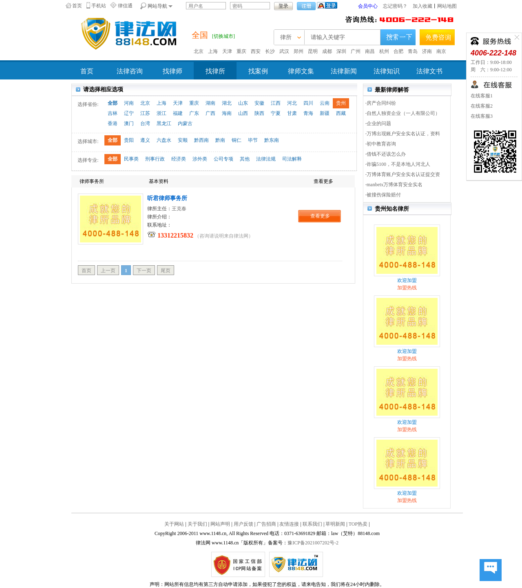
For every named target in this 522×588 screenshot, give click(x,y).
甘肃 (292, 113)
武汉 (284, 51)
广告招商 (266, 524)
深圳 (341, 51)
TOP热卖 (358, 524)
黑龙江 (164, 123)
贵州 (341, 103)
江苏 (145, 113)
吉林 (112, 113)
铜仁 (236, 140)
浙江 (161, 113)
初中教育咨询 (381, 144)
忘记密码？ (395, 6)
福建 (178, 113)
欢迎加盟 (407, 280)
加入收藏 (422, 6)
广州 (356, 51)
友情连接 (289, 524)
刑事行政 (155, 159)
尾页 (165, 270)
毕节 (253, 140)
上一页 (108, 270)
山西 (243, 113)
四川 (308, 103)
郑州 (298, 51)
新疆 (325, 113)
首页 (77, 6)
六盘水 (164, 140)
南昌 (370, 51)
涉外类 (199, 159)
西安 (256, 51)
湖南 (210, 103)
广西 (210, 113)
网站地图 (447, 6)
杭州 (384, 51)
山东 (243, 103)
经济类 (178, 159)
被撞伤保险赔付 (384, 195)
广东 (194, 113)
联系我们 (312, 524)
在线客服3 (482, 116)
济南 (427, 51)
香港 (112, 123)
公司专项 (223, 159)
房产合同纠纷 (381, 103)
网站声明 (220, 524)
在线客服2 (482, 106)
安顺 (183, 140)
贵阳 (129, 140)
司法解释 (292, 159)
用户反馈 (243, 524)
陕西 (259, 113)
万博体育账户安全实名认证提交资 (403, 174)
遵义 (145, 140)
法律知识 (387, 71)
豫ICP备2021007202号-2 (313, 543)
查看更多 (320, 216)
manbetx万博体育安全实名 (394, 184)
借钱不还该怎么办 (386, 154)
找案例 (258, 71)
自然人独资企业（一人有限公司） (403, 113)
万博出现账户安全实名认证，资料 (403, 134)
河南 (129, 103)
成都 (327, 51)
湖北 (227, 103)
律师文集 (301, 71)
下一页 (144, 270)
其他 (245, 159)
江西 (276, 103)
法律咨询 (130, 71)
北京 (198, 51)
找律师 (172, 71)
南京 (441, 51)
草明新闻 (335, 524)
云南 (325, 103)
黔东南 (271, 140)
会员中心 (368, 6)
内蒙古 (185, 123)
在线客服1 (482, 96)
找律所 (215, 71)
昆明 (313, 51)
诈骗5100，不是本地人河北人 (398, 164)
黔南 (220, 140)
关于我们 (197, 524)
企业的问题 (379, 123)
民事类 (131, 159)
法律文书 (429, 71)
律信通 (125, 6)
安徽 (259, 103)
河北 (292, 103)
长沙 (270, 51)
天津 (227, 51)
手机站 (98, 6)
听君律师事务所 (167, 198)
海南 (227, 113)
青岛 (413, 51)
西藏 (341, 113)
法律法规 (266, 159)
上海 (213, 51)
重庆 (241, 51)
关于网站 (174, 524)
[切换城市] (223, 36)
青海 (308, 113)
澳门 (129, 123)
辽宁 (129, 113)
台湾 (145, 123)
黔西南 (201, 140)
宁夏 (276, 113)
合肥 (398, 51)
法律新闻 (344, 71)
